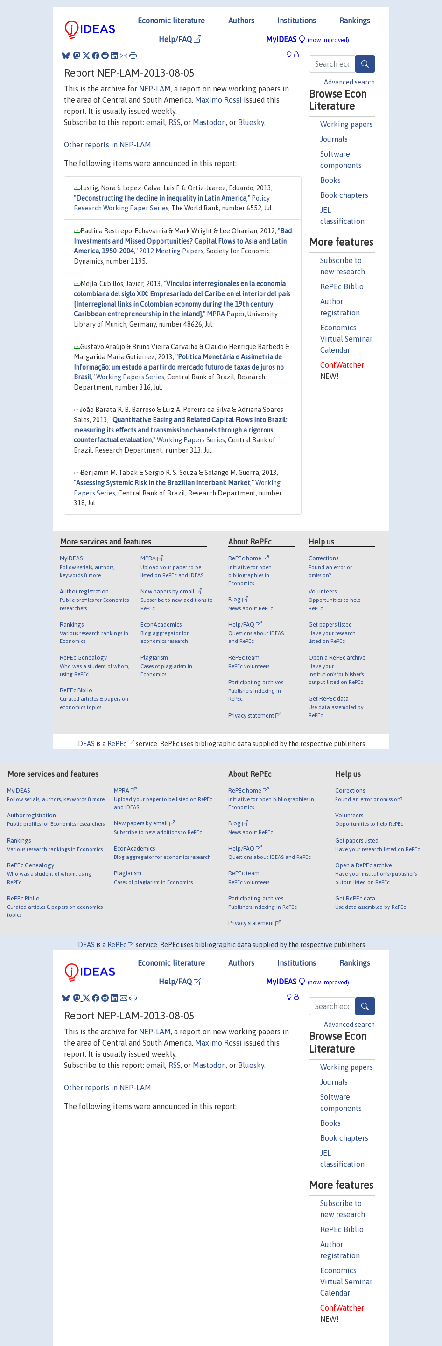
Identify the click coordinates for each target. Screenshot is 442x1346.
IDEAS (85, 743)
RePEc (120, 743)
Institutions (296, 20)
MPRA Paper (226, 314)
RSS (174, 122)
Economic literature (171, 20)
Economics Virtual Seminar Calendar (346, 338)
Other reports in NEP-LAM (107, 144)
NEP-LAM (155, 88)
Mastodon (209, 122)
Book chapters (344, 195)
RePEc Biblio (342, 286)
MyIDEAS (307, 39)
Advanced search (349, 82)
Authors (241, 20)
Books (330, 180)
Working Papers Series (130, 377)
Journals (334, 139)
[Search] (365, 64)
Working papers (346, 124)
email (155, 122)
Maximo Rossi (218, 100)
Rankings (354, 20)
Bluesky (251, 122)
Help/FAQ (180, 39)
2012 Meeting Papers (171, 251)
